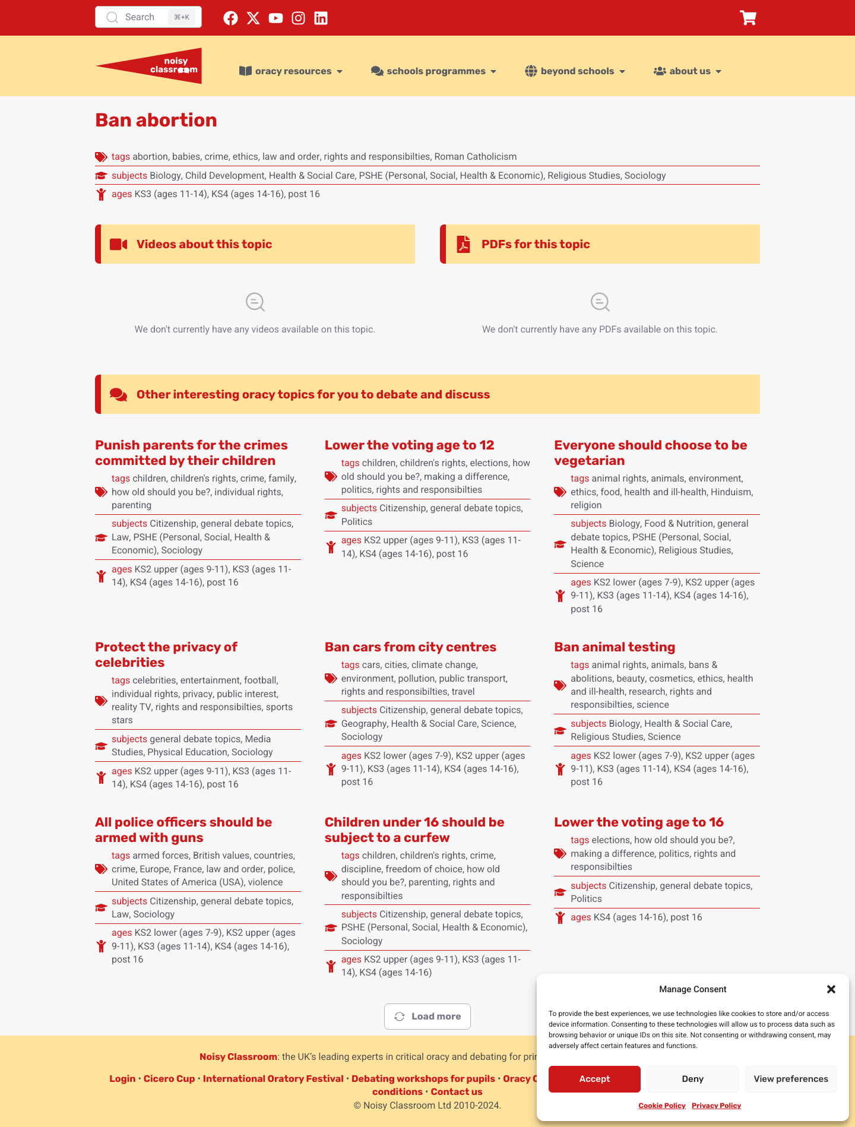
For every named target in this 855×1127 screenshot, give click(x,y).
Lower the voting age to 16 (639, 822)
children (149, 478)
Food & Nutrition (678, 523)
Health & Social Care (312, 175)
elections (489, 462)
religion (586, 505)
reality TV (131, 707)
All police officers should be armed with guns (183, 830)
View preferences (790, 1079)
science (652, 704)
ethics (245, 156)
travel (463, 691)
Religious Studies (583, 175)
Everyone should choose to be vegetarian (650, 452)
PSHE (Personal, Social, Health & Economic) (451, 175)
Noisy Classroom (238, 1056)
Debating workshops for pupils (423, 1078)
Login (122, 1078)
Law (120, 537)
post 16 (304, 194)
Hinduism (731, 492)
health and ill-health (665, 492)
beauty (630, 678)
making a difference (466, 476)
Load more (427, 1016)
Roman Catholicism (476, 156)
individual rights (247, 492)
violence (265, 882)
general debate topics (246, 523)
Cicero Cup (169, 1078)
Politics (357, 521)
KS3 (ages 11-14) (170, 194)
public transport (472, 678)
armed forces (160, 855)
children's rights (203, 478)
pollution (416, 678)
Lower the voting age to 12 (410, 445)
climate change (443, 664)
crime (216, 156)
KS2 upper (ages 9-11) (181, 569)
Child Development (225, 175)
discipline (361, 869)
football (260, 680)
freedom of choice (424, 869)
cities (396, 664)
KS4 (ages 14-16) (247, 194)
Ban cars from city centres (411, 647)
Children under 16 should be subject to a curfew (415, 830)
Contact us (456, 1091)
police (280, 869)
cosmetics (671, 678)
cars (371, 664)
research (647, 691)
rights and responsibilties (377, 156)
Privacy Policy (716, 1105)
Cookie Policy (662, 1105)
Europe (154, 869)
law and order (290, 156)
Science (587, 563)
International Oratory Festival (273, 1078)
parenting (131, 505)
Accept (595, 1079)
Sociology (645, 175)
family (281, 478)
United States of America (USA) (178, 882)
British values (221, 855)
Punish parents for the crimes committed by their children (191, 452)
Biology (165, 175)
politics (356, 489)
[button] (831, 989)
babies (186, 156)
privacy (197, 693)
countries (273, 855)
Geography (364, 723)
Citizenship (173, 523)
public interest (247, 693)
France (187, 869)
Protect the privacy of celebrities (166, 654)
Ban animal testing (614, 647)
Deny (693, 1079)
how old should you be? (161, 492)
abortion (150, 156)
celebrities (154, 680)
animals (667, 478)
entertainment (210, 680)
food (610, 492)
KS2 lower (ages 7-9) (637, 582)
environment (715, 478)
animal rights (619, 478)
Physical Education (187, 752)
